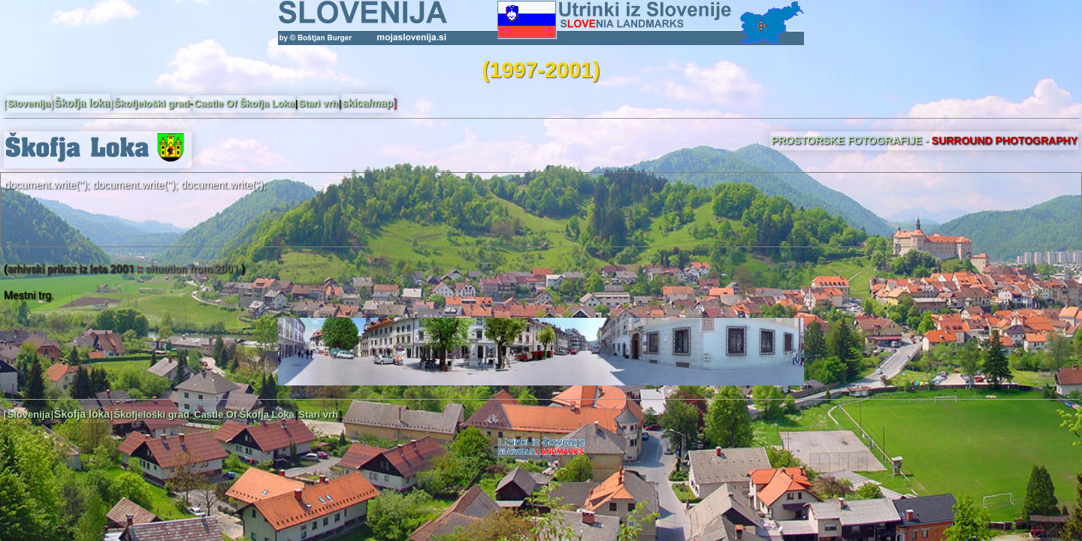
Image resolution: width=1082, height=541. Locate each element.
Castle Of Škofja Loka (244, 103)
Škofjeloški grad (151, 103)
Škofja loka (82, 103)
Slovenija (29, 103)
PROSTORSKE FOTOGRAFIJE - (924, 140)
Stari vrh (318, 103)
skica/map (367, 103)
